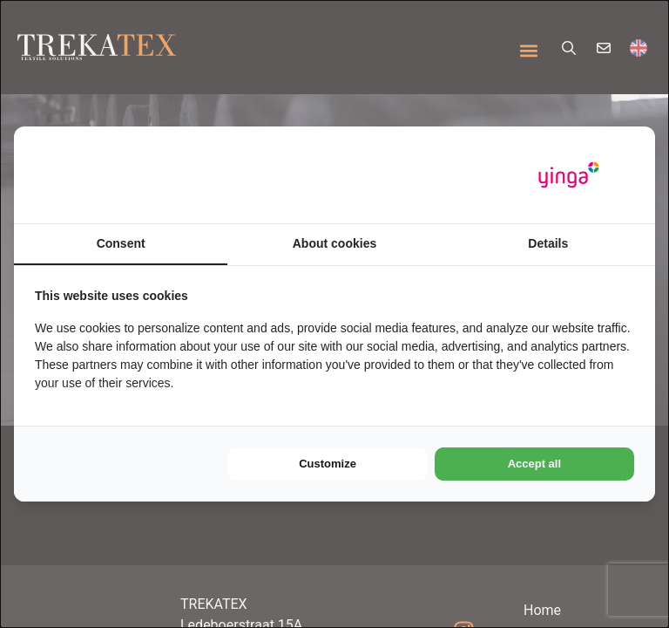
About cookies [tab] (334, 243)
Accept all (534, 463)
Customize (327, 463)
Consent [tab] (121, 243)
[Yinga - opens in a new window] (568, 174)
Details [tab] (548, 243)
